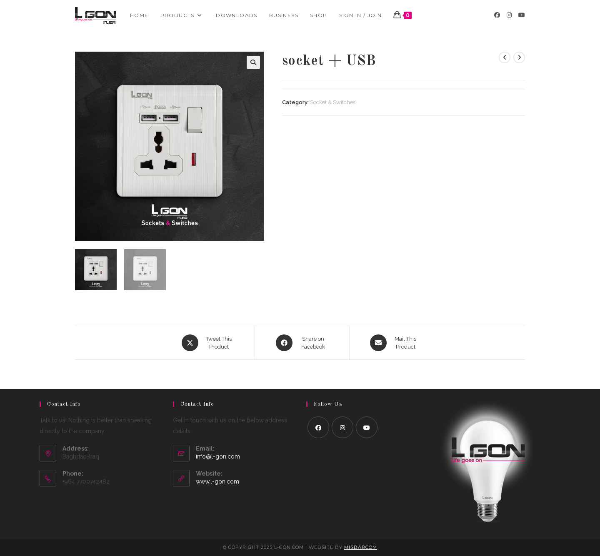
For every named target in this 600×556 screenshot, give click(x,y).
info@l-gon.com (218, 456)
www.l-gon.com (217, 481)
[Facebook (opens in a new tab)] (497, 15)
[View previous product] (504, 57)
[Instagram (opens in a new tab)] (509, 15)
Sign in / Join (360, 15)
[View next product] (519, 57)
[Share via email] (394, 342)
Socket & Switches (332, 102)
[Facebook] (318, 427)
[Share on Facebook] (302, 342)
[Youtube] (367, 427)
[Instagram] (342, 427)
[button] (253, 62)
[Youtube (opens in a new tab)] (521, 15)
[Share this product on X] (207, 342)
